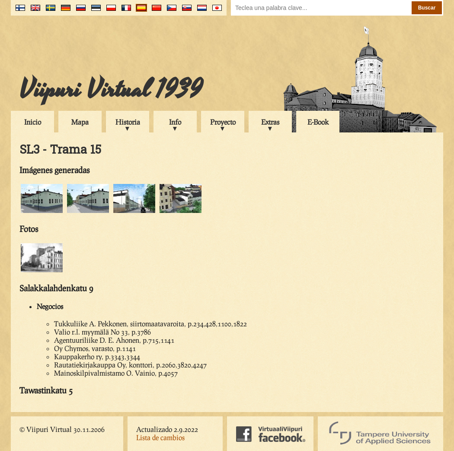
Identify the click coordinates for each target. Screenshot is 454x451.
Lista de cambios (160, 437)
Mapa (80, 122)
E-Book (318, 122)
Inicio (32, 122)
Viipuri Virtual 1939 (110, 90)
